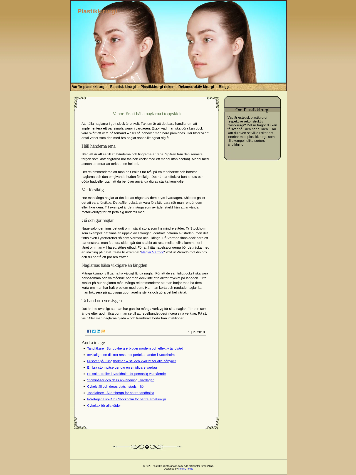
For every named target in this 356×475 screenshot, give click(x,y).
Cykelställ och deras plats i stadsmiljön (116, 386)
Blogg (224, 87)
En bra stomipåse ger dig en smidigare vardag (122, 367)
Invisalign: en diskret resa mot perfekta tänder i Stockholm (131, 355)
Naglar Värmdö (152, 252)
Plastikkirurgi (97, 11)
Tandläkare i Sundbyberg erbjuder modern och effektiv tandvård (135, 348)
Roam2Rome (185, 468)
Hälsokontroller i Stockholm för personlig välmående (126, 374)
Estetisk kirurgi (123, 87)
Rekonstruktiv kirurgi (196, 87)
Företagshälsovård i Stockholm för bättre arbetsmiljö (126, 399)
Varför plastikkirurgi (88, 87)
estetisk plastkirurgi (252, 117)
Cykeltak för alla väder (104, 405)
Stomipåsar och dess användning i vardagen (120, 380)
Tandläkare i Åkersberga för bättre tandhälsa (120, 393)
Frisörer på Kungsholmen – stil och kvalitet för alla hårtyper (131, 361)
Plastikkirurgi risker (157, 87)
